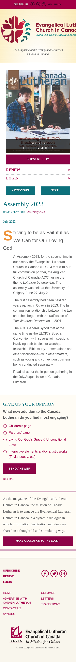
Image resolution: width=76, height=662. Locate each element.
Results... (8, 479)
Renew (13, 170)
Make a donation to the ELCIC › (38, 540)
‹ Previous (20, 190)
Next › (55, 190)
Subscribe (35, 159)
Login (12, 178)
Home (6, 212)
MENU (21, 4)
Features (19, 212)
